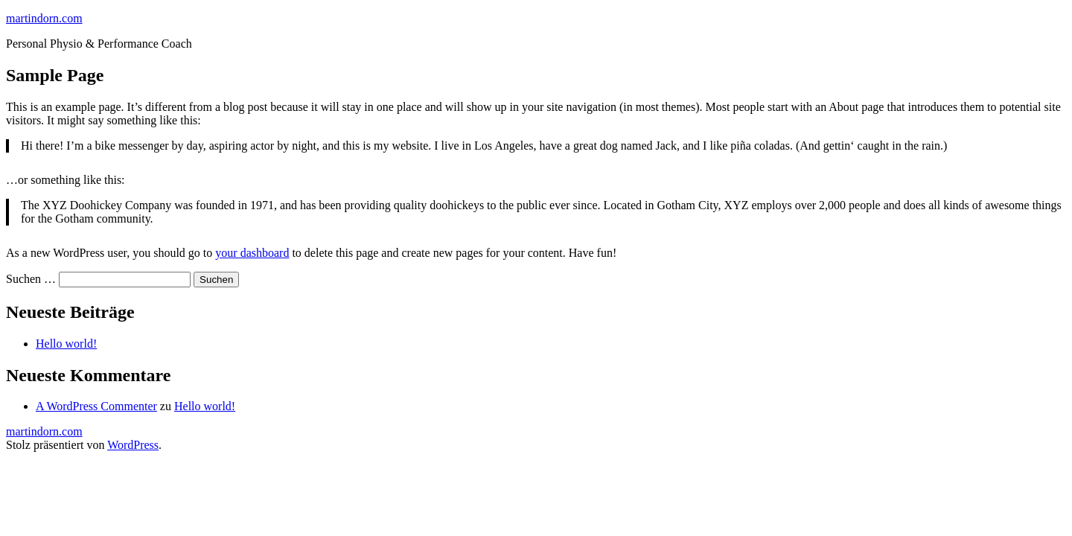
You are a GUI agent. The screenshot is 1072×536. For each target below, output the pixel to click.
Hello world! (66, 343)
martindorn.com (44, 18)
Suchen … (31, 278)
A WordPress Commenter (96, 406)
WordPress (133, 444)
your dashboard (252, 252)
